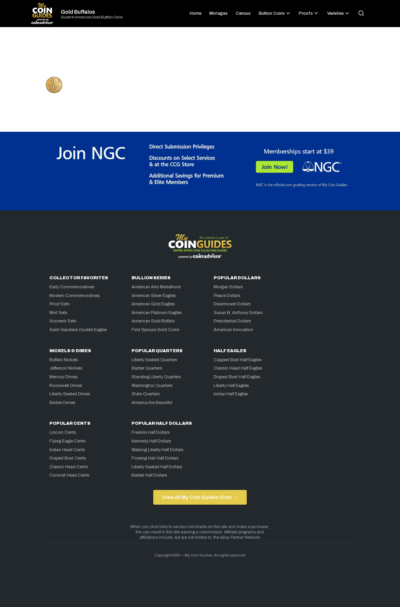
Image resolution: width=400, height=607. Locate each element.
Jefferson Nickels (65, 368)
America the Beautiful (152, 402)
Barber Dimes (62, 402)
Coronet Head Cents (69, 475)
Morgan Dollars (228, 287)
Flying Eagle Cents (67, 441)
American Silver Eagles (154, 295)
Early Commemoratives (71, 287)
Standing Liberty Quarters (156, 377)
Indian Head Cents (67, 449)
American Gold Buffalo (153, 321)
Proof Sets (59, 304)
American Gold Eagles (153, 304)
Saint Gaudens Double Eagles (78, 329)
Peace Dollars (227, 295)
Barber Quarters (147, 368)
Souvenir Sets (62, 321)
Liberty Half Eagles (231, 385)
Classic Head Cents (68, 467)
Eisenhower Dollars (232, 304)
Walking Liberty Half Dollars (158, 449)
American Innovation (233, 329)
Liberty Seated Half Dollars (157, 467)
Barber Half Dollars (149, 475)
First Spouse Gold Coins (156, 329)
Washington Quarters (152, 385)
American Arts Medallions (156, 287)
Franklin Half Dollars (151, 432)
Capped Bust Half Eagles (238, 360)
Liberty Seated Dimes (69, 394)
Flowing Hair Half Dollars (155, 458)
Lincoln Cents (62, 432)
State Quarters (146, 394)
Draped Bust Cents (67, 458)
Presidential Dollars (232, 321)
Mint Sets (58, 312)
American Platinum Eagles (157, 312)
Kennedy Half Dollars (151, 441)
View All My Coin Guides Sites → (199, 497)
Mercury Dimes (63, 377)
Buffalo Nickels (63, 360)
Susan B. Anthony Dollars (238, 312)
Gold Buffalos (78, 12)
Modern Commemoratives (74, 295)
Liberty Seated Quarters (154, 360)
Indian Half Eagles (231, 394)
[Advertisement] (200, 55)
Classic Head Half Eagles (238, 368)
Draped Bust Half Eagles (237, 377)
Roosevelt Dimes (65, 385)
